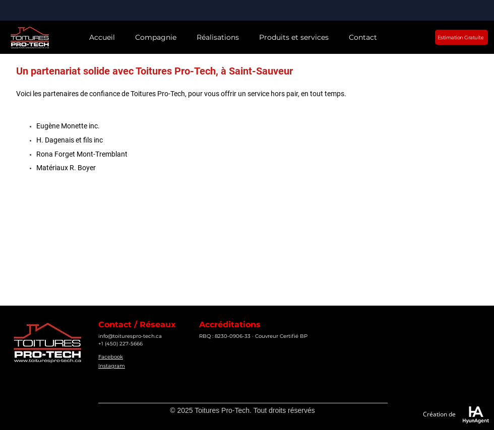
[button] (156, 37)
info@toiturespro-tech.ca (130, 336)
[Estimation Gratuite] (461, 37)
